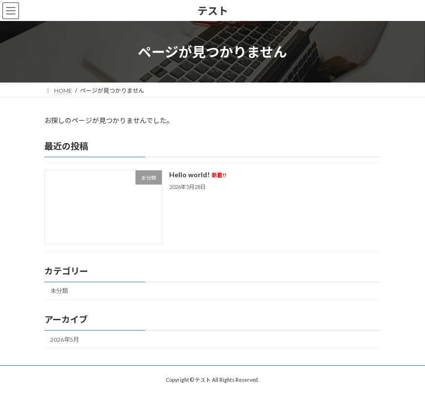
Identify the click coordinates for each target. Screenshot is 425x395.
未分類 (59, 291)
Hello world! (197, 175)
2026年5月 (64, 339)
